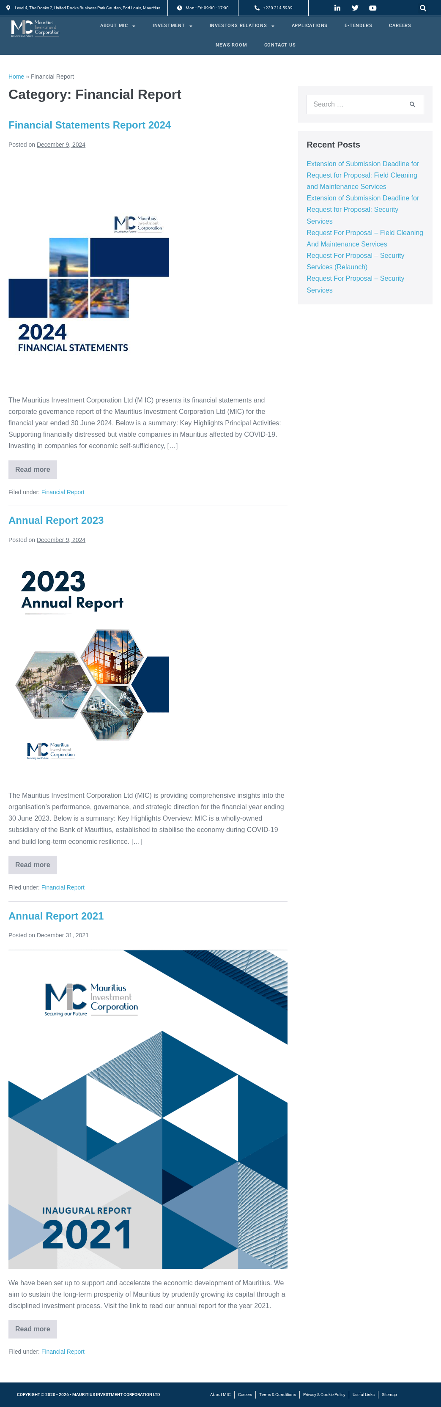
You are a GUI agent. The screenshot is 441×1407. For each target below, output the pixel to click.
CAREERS (400, 25)
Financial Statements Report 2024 (89, 125)
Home (16, 76)
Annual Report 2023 (56, 520)
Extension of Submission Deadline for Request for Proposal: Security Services (363, 209)
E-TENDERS (358, 25)
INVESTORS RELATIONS (242, 26)
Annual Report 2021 (56, 916)
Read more (36, 466)
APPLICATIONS (310, 25)
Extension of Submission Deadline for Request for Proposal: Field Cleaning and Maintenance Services (363, 175)
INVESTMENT (173, 26)
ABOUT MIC (118, 26)
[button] (423, 8)
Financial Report (63, 492)
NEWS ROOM (231, 45)
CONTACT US (280, 45)
